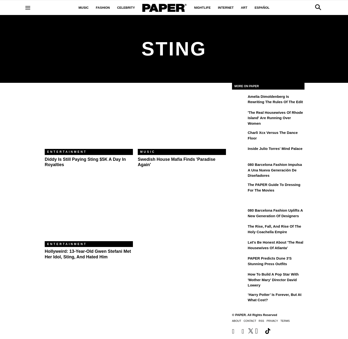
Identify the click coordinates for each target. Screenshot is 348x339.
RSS (261, 320)
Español (261, 7)
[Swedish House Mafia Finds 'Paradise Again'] (182, 119)
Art (244, 7)
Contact (250, 320)
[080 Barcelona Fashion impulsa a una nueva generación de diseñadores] (239, 168)
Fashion (103, 7)
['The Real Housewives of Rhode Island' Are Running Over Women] (239, 116)
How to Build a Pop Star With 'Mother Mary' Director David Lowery (273, 279)
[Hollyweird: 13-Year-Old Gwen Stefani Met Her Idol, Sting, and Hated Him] (89, 211)
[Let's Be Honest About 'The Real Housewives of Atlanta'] (239, 246)
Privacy (272, 320)
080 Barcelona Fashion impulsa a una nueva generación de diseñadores (275, 169)
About (236, 320)
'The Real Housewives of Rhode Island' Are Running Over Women (275, 117)
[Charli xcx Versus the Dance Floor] (239, 136)
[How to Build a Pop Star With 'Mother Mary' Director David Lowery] (239, 278)
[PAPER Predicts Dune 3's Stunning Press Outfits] (239, 262)
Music (84, 7)
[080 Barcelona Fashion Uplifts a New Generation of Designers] (239, 214)
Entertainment (67, 152)
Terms (285, 320)
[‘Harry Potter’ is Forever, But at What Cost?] (239, 298)
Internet (226, 7)
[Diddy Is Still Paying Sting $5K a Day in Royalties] (89, 119)
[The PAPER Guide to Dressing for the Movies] (239, 188)
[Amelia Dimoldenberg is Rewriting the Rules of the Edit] (239, 100)
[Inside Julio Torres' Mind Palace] (239, 152)
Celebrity (126, 7)
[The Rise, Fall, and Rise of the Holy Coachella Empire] (239, 230)
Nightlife (202, 7)
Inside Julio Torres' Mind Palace (275, 148)
